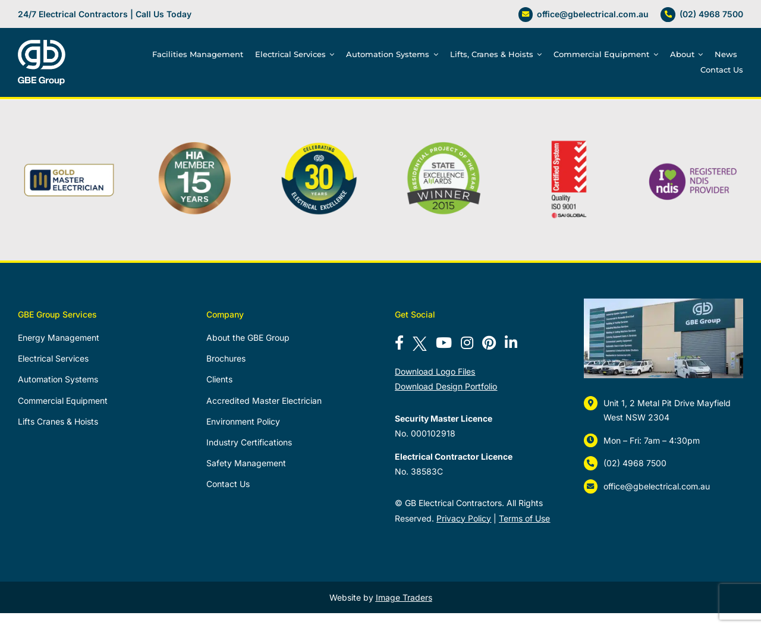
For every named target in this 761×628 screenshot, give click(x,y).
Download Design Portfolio (446, 386)
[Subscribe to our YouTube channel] (444, 343)
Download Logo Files (435, 371)
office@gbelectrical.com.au (593, 14)
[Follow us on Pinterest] (489, 343)
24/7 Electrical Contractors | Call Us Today (104, 14)
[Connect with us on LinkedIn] (511, 343)
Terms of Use (524, 518)
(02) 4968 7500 (711, 14)
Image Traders (404, 597)
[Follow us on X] (420, 343)
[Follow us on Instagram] (467, 343)
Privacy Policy (463, 518)
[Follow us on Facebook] (399, 343)
